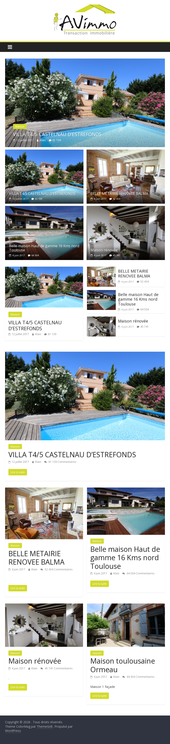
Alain (43, 140)
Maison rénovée (104, 250)
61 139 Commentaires (60, 462)
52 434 (116, 198)
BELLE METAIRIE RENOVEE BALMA (119, 193)
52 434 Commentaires (56, 569)
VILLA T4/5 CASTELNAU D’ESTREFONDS (57, 134)
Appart (97, 653)
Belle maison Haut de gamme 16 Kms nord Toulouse (44, 247)
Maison (19, 126)
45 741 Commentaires (56, 668)
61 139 (56, 140)
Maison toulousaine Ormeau (122, 665)
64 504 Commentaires (138, 573)
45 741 (116, 255)
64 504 (35, 255)
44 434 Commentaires (138, 677)
